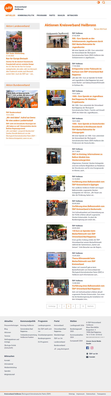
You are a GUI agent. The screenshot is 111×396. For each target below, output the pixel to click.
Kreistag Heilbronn (27, 325)
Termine (7, 336)
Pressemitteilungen (11, 325)
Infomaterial (8, 364)
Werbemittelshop (10, 367)
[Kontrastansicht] (98, 3)
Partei (52, 15)
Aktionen (7, 332)
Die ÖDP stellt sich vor (45, 330)
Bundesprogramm (44, 338)
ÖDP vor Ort (58, 338)
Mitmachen (72, 15)
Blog (6, 329)
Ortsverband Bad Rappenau (60, 330)
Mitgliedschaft (9, 374)
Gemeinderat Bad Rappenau (26, 330)
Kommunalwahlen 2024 (76, 336)
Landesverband (59, 342)
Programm (42, 15)
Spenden (7, 371)
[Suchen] (103, 3)
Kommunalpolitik (26, 15)
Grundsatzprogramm (45, 335)
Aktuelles (10, 15)
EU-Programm (43, 342)
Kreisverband (58, 325)
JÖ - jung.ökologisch (61, 349)
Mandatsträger (59, 335)
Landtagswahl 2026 (77, 325)
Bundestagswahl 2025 (76, 330)
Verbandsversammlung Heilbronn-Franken (28, 336)
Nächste (90, 306)
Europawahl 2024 (76, 341)
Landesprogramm (44, 325)
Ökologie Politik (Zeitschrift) (10, 346)
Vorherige (51, 306)
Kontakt (7, 360)
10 (83, 306)
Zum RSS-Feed (100, 29)
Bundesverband (59, 345)
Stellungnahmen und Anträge (11, 340)
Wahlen (61, 15)
